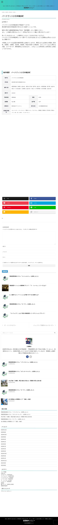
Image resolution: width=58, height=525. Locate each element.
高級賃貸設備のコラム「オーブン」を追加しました (23, 306)
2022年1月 (3, 460)
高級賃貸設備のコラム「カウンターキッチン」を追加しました (25, 374)
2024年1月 (3, 444)
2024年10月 (4, 437)
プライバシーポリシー (6, 493)
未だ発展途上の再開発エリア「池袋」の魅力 (20, 402)
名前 (4, 249)
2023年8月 (3, 446)
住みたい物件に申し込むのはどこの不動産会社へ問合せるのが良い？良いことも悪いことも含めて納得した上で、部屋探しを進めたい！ (29, 518)
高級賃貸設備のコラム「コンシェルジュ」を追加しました (25, 279)
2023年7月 (3, 449)
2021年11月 (4, 463)
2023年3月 (3, 453)
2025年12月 (4, 432)
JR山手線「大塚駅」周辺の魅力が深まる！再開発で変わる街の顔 (26, 383)
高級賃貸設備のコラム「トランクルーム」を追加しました (24, 364)
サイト (4, 259)
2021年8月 (3, 468)
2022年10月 (4, 456)
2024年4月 (3, 442)
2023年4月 (3, 451)
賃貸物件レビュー (29, 7)
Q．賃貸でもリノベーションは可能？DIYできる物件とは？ (25, 297)
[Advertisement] (29, 60)
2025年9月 (3, 434)
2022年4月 (3, 458)
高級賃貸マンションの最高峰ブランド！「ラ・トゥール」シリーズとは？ (29, 288)
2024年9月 (3, 439)
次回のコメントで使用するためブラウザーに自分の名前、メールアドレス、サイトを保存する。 (23, 265)
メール (5, 254)
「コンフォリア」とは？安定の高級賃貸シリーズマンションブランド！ (28, 316)
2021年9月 (3, 465)
